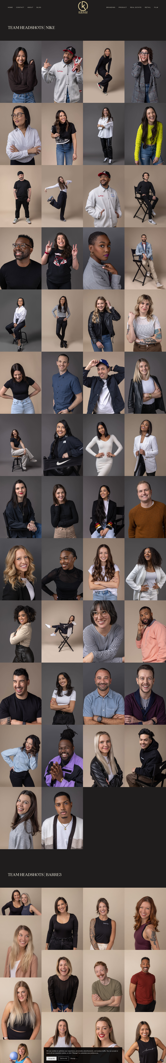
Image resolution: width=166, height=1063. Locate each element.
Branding (110, 7)
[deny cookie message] (63, 1058)
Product (123, 7)
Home (10, 7)
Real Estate (136, 7)
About (30, 7)
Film (156, 7)
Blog (39, 7)
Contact (20, 7)
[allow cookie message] (51, 1058)
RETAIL (148, 7)
